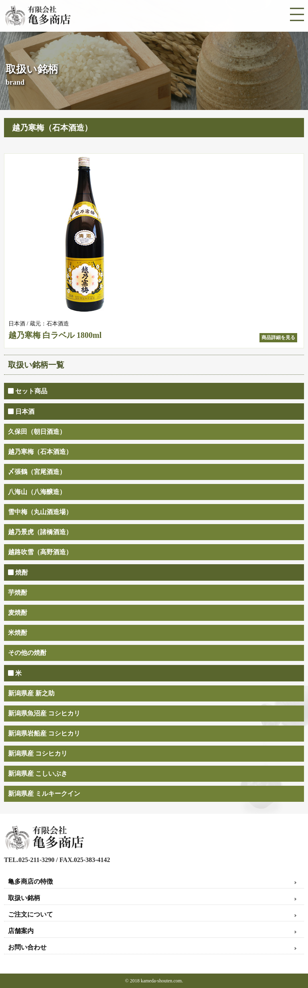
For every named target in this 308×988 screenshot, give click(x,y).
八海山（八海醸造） (37, 491)
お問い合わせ (27, 947)
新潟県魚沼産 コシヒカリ (44, 713)
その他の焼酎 (27, 652)
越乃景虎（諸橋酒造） (40, 532)
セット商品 (27, 391)
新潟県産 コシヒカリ (37, 753)
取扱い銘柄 (24, 897)
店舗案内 (21, 930)
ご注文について (30, 914)
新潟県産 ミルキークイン (44, 793)
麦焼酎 (17, 612)
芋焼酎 (17, 592)
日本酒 (21, 411)
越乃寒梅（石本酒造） (40, 451)
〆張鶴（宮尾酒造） (37, 471)
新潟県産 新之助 (31, 693)
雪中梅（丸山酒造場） (40, 511)
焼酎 (18, 572)
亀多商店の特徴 (30, 881)
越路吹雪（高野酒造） (40, 552)
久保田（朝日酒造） (37, 431)
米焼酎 (17, 632)
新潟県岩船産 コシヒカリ (44, 733)
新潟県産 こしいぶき (37, 773)
